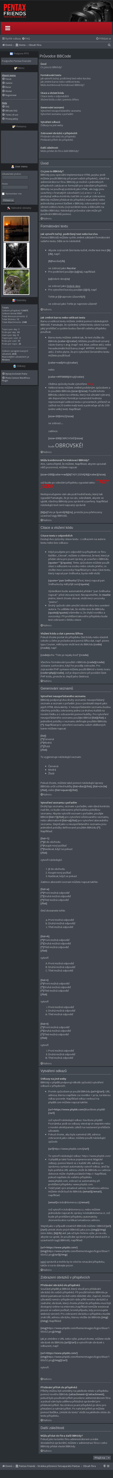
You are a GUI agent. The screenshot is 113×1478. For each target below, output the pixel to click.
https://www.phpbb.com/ (96, 1156)
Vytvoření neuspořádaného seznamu (61, 110)
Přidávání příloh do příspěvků (57, 139)
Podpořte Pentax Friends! (16, 61)
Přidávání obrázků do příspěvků (58, 136)
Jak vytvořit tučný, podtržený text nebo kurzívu (66, 78)
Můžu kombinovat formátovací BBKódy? (62, 85)
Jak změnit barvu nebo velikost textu (60, 81)
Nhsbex (6, 359)
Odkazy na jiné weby (52, 125)
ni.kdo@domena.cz (72, 1209)
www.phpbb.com (83, 1184)
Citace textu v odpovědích (55, 96)
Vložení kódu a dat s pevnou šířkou (60, 99)
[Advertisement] (19, 146)
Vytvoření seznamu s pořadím (57, 114)
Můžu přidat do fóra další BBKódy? (60, 151)
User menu (19, 166)
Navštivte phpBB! (93, 1120)
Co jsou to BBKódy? (51, 67)
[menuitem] (26, 38)
